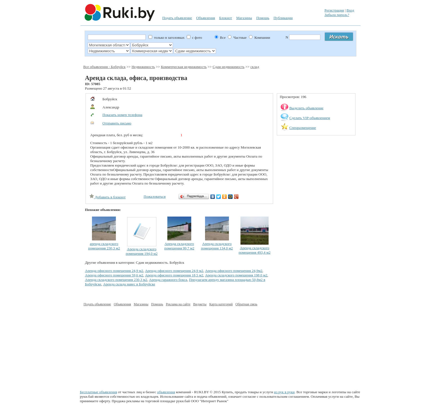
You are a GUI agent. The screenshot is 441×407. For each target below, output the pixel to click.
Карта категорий (221, 304)
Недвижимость (143, 67)
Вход (350, 10)
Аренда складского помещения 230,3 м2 (116, 280)
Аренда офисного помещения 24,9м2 (233, 271)
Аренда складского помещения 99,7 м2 (179, 246)
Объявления (205, 18)
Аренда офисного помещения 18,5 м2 (174, 275)
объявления (166, 392)
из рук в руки (284, 392)
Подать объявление (177, 18)
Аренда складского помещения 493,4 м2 (254, 250)
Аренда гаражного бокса (168, 280)
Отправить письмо (116, 123)
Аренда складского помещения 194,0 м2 (142, 251)
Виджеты (199, 304)
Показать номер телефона (122, 115)
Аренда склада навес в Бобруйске (129, 284)
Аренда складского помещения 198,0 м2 (236, 275)
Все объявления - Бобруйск (104, 67)
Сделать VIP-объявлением (309, 118)
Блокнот (225, 18)
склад (254, 67)
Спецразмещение (302, 128)
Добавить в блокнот (107, 197)
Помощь (262, 18)
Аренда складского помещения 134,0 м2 (217, 246)
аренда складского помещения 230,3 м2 (104, 246)
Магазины (244, 18)
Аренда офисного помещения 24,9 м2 (114, 271)
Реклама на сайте (178, 304)
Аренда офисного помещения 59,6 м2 (114, 275)
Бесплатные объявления (98, 392)
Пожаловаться (155, 196)
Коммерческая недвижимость (184, 67)
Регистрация (334, 10)
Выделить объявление (306, 108)
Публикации (282, 18)
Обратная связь (246, 304)
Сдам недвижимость (228, 67)
